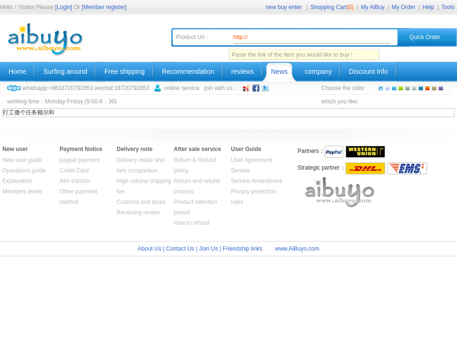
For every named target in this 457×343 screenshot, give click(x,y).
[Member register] (104, 7)
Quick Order (424, 37)
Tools (448, 7)
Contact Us (180, 248)
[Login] (63, 7)
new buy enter (283, 7)
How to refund (191, 223)
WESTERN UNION (365, 152)
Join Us (208, 248)
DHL (365, 168)
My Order (404, 7)
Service (240, 170)
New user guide (22, 160)
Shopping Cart (332, 7)
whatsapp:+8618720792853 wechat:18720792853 (85, 88)
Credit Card (74, 170)
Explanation (17, 181)
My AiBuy (373, 7)
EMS (407, 168)
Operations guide (24, 170)
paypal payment (80, 160)
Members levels (22, 191)
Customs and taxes (141, 202)
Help (429, 7)
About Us (149, 248)
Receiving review (138, 212)
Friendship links (242, 248)
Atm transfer (75, 181)
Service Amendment (256, 181)
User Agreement (251, 160)
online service (182, 88)
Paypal (334, 152)
